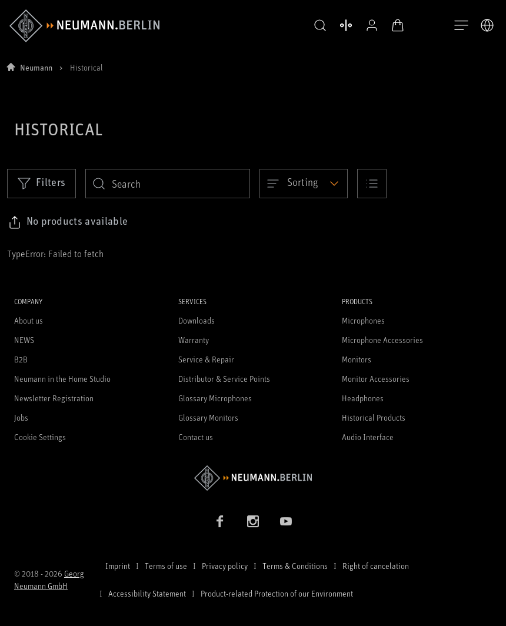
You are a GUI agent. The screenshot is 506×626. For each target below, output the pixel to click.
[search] (167, 183)
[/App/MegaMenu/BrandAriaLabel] (84, 25)
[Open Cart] (397, 25)
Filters (41, 183)
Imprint (117, 566)
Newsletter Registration (54, 398)
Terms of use (166, 566)
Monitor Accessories (376, 379)
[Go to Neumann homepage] (253, 478)
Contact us (195, 437)
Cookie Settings (40, 437)
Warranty (193, 340)
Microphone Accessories (382, 340)
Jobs (21, 417)
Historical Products (373, 417)
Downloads (196, 320)
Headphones (363, 398)
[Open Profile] (371, 25)
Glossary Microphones (215, 398)
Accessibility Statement (147, 593)
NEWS (24, 340)
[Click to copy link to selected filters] (68, 222)
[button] (320, 26)
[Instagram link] (253, 521)
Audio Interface (368, 437)
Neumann (36, 67)
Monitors (356, 359)
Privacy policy (225, 566)
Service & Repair (206, 359)
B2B (21, 359)
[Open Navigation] (461, 26)
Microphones (363, 320)
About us (28, 320)
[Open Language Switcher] (487, 25)
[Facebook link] (220, 521)
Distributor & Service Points (224, 379)
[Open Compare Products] (346, 25)
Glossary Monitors (208, 417)
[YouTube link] (286, 521)
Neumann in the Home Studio (62, 379)
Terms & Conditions (295, 566)
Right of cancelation (375, 566)
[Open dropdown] (303, 183)
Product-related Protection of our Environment (277, 593)
